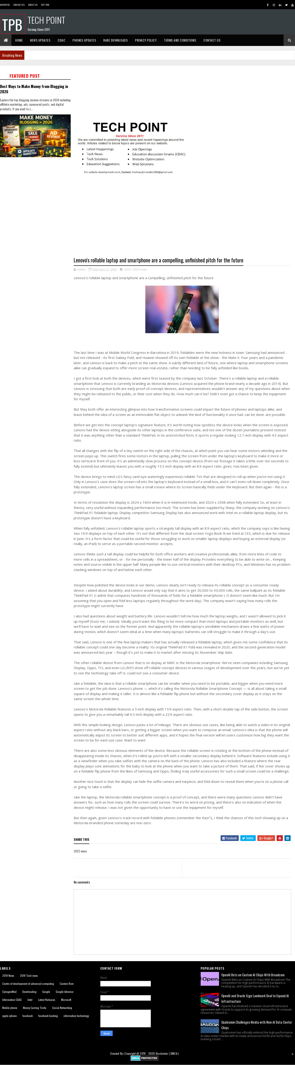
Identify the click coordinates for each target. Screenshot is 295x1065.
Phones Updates (84, 40)
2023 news (139, 269)
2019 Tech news (29, 975)
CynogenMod (9, 992)
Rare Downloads (115, 40)
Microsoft (66, 1000)
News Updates (40, 40)
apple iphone (9, 1016)
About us (32, 4)
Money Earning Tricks (34, 1008)
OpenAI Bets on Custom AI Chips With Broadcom (252, 974)
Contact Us (19, 4)
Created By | (117, 1053)
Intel (30, 1000)
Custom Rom (67, 983)
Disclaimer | (163, 1053)
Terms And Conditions (180, 40)
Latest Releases (46, 1000)
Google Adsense (64, 992)
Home (19, 40)
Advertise (5, 4)
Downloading (29, 992)
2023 (127, 269)
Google (46, 992)
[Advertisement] (37, 191)
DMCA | (175, 1053)
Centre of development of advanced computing (28, 983)
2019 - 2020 (147, 1053)
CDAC (61, 40)
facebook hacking (48, 1016)
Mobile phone (9, 1008)
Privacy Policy (146, 40)
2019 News (8, 975)
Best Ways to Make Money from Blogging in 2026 (34, 88)
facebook (27, 1016)
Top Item (45, 4)
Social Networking (62, 1008)
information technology (76, 1016)
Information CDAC (12, 1000)
